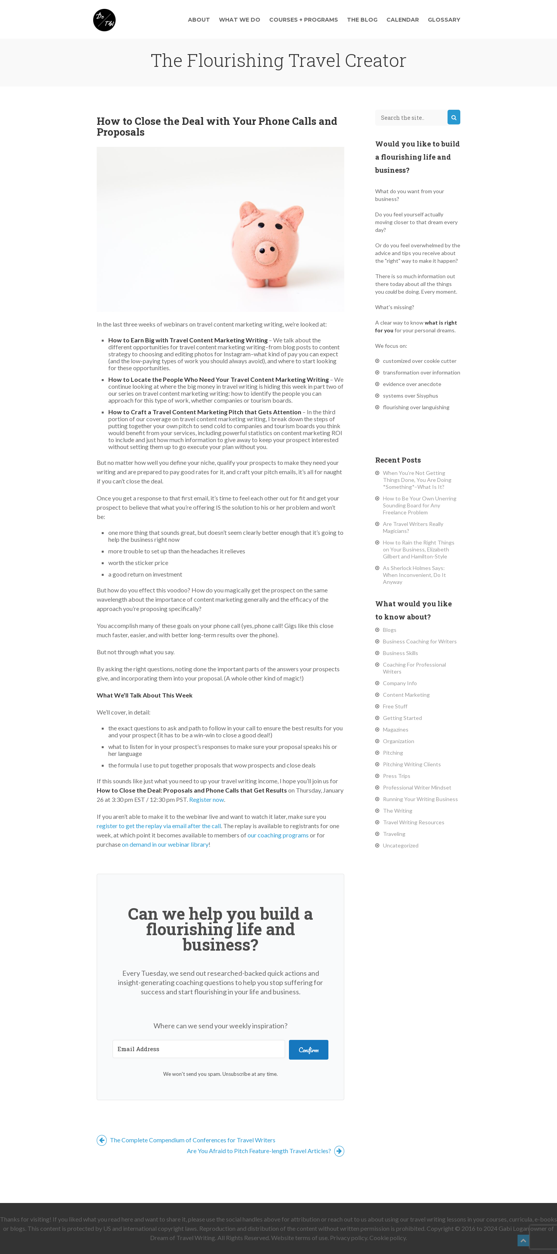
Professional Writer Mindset (417, 787)
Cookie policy (387, 1237)
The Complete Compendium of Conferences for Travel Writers (186, 1139)
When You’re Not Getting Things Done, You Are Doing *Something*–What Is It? (417, 480)
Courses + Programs (303, 19)
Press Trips (396, 775)
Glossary (444, 19)
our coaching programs (278, 835)
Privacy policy (348, 1237)
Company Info (400, 683)
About (199, 19)
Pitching (393, 752)
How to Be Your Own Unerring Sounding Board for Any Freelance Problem (419, 505)
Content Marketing (406, 694)
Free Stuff (395, 706)
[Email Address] (199, 1049)
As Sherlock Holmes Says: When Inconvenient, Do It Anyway (414, 575)
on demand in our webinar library (165, 844)
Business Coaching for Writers (420, 641)
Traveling (394, 833)
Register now (206, 799)
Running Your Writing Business (420, 799)
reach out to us (347, 1219)
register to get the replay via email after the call (159, 825)
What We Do (239, 19)
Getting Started (402, 718)
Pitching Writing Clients (412, 764)
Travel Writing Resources (413, 822)
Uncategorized (401, 845)
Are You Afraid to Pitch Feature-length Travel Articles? (265, 1150)
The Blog (362, 19)
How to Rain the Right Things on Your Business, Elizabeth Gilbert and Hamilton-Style (418, 549)
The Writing (397, 810)
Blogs (389, 629)
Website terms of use (299, 1237)
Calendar (402, 19)
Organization (398, 741)
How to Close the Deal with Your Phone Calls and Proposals (217, 126)
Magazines (395, 729)
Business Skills (400, 653)
